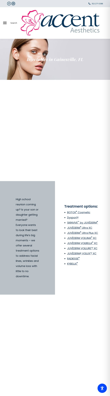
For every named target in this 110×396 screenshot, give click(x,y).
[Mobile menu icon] (5, 23)
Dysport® (72, 217)
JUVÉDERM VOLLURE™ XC (82, 248)
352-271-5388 (97, 3)
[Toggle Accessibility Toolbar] (102, 388)
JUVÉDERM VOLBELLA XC (82, 243)
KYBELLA (72, 264)
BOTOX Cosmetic (78, 212)
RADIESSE (73, 258)
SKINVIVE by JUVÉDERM (82, 222)
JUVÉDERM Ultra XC (79, 228)
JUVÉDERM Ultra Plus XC (82, 233)
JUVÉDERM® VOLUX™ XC (81, 253)
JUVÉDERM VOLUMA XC (82, 238)
